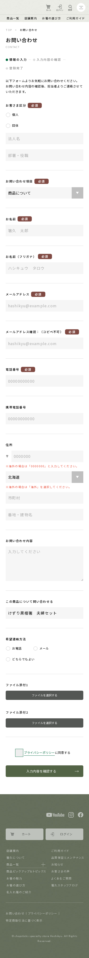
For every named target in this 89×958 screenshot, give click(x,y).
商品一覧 (13, 18)
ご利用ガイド (75, 18)
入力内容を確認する (41, 771)
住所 (9, 444)
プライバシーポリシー (42, 913)
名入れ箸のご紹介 (19, 892)
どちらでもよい (23, 659)
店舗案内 (30, 18)
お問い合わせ (15, 913)
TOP (9, 30)
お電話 (17, 648)
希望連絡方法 (16, 639)
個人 (15, 114)
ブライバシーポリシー (39, 752)
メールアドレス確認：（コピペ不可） (42, 331)
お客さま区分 (24, 105)
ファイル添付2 (17, 712)
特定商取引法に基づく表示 (24, 920)
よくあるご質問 (61, 878)
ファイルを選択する (44, 695)
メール (44, 648)
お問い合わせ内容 (19, 540)
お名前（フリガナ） (29, 256)
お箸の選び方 (51, 18)
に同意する (47, 752)
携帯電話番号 (16, 407)
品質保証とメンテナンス (67, 857)
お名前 (19, 218)
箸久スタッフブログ (64, 885)
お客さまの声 (60, 871)
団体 (15, 125)
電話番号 (20, 369)
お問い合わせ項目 (27, 181)
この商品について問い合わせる (29, 601)
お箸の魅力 (14, 878)
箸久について (15, 857)
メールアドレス (25, 294)
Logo (19, 7)
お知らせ (57, 864)
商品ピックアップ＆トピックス (26, 871)
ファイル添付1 (17, 685)
